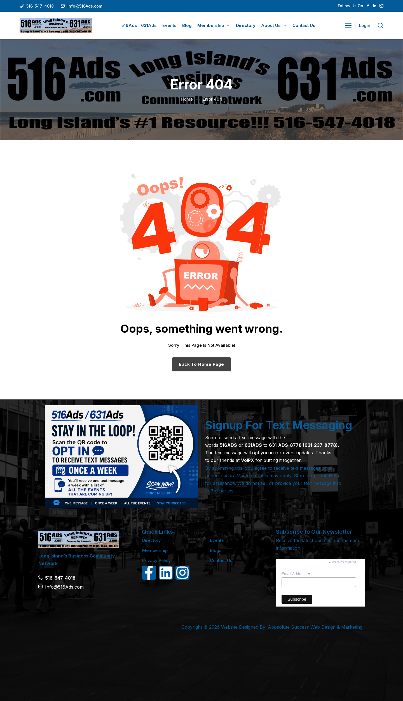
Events (217, 540)
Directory (151, 540)
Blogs (215, 550)
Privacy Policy (156, 560)
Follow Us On (350, 5)
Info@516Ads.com (84, 6)
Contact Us (221, 560)
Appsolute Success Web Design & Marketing (315, 627)
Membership (155, 550)
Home (187, 99)
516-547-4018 (40, 6)
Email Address (296, 574)
